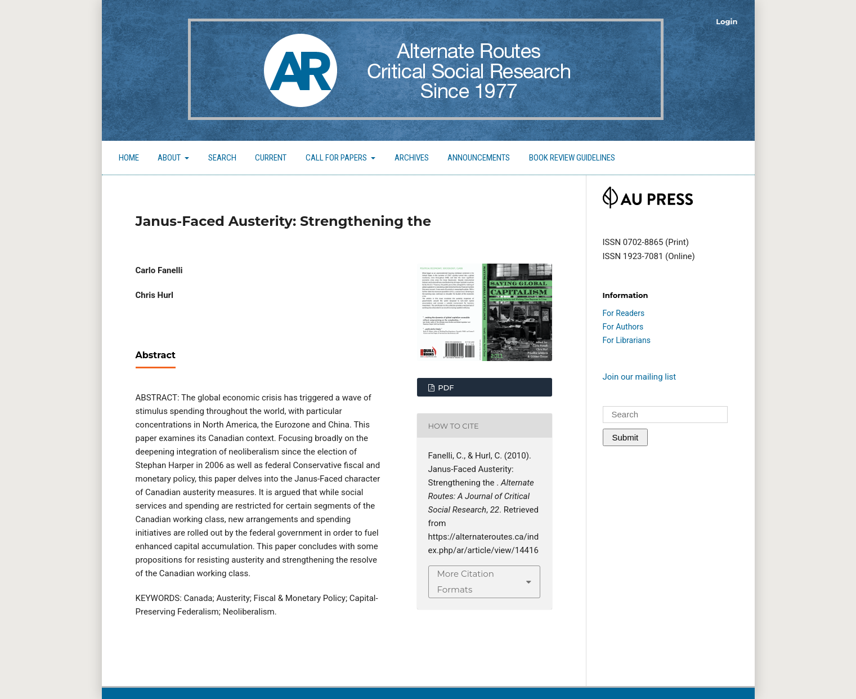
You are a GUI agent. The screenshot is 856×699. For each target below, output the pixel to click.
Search (222, 158)
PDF (445, 387)
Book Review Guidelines (572, 158)
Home (129, 158)
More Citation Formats (465, 581)
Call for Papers (337, 158)
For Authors (623, 326)
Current (270, 158)
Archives (412, 158)
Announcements (478, 158)
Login (726, 21)
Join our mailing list (639, 377)
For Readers (624, 313)
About (170, 158)
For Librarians (627, 340)
